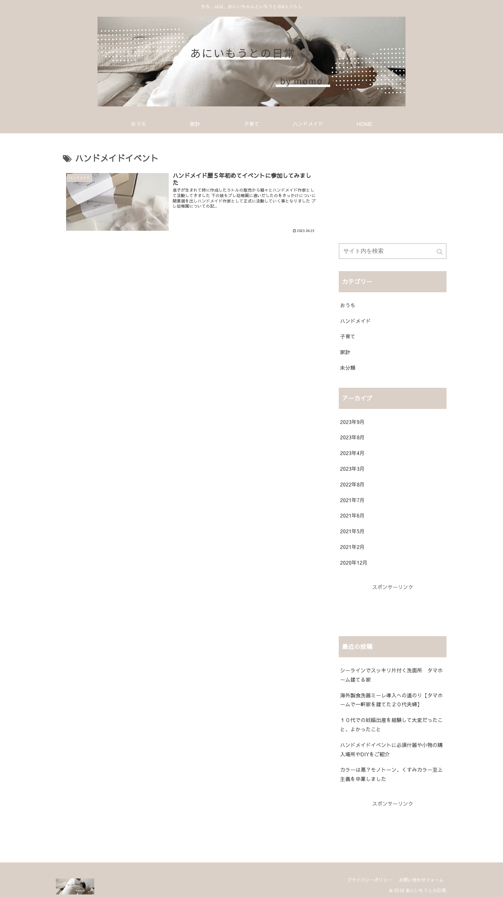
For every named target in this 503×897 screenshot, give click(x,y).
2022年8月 (352, 484)
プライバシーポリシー (369, 879)
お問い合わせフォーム (421, 879)
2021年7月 (352, 499)
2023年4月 (352, 452)
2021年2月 (352, 546)
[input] (393, 251)
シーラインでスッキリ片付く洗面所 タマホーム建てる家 (391, 675)
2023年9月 (352, 421)
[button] (440, 252)
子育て (347, 336)
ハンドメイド (355, 320)
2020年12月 (354, 562)
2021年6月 (352, 515)
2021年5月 (352, 531)
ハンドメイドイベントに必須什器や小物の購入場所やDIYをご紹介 (391, 749)
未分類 (347, 367)
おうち (347, 305)
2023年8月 (352, 437)
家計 (345, 351)
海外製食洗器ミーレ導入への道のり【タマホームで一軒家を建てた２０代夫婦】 (391, 700)
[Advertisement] (393, 189)
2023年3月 (352, 468)
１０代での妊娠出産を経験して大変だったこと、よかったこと (391, 724)
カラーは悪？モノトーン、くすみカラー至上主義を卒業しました (391, 774)
